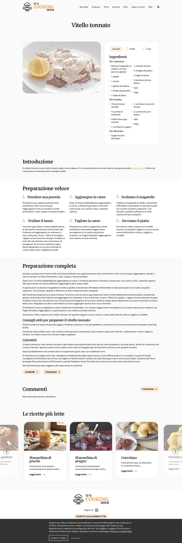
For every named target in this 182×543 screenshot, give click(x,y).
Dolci (125, 7)
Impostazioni (75, 538)
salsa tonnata (137, 168)
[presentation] (7, 451)
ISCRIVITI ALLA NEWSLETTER (91, 516)
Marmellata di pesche (40, 459)
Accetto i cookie (58, 538)
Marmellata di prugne (86, 459)
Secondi (116, 7)
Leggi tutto (37, 474)
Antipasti (96, 7)
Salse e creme (138, 7)
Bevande (84, 7)
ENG (150, 7)
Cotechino (129, 458)
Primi (106, 7)
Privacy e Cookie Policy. (121, 531)
